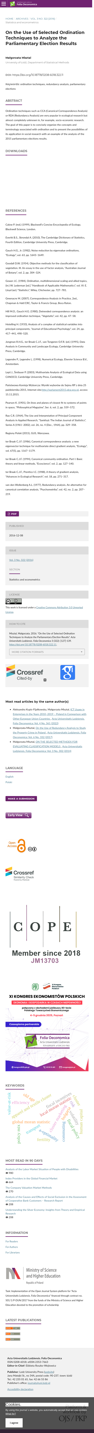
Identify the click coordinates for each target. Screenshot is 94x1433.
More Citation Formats (28, 651)
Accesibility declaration (20, 1389)
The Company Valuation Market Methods (29, 1187)
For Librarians (13, 1252)
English (10, 776)
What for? (11, 1413)
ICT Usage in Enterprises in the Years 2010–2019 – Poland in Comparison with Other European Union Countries (49, 714)
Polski (9, 782)
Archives (22, 18)
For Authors (12, 1246)
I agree (14, 1422)
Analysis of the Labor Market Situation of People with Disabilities (42, 1169)
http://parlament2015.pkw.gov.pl (60, 389)
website (49, 1371)
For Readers (12, 1241)
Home (9, 18)
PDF (13, 513)
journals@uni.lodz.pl (39, 1382)
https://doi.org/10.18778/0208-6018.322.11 (37, 75)
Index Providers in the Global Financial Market (31, 1178)
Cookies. (13, 1404)
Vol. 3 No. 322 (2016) (43, 18)
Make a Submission (21, 798)
